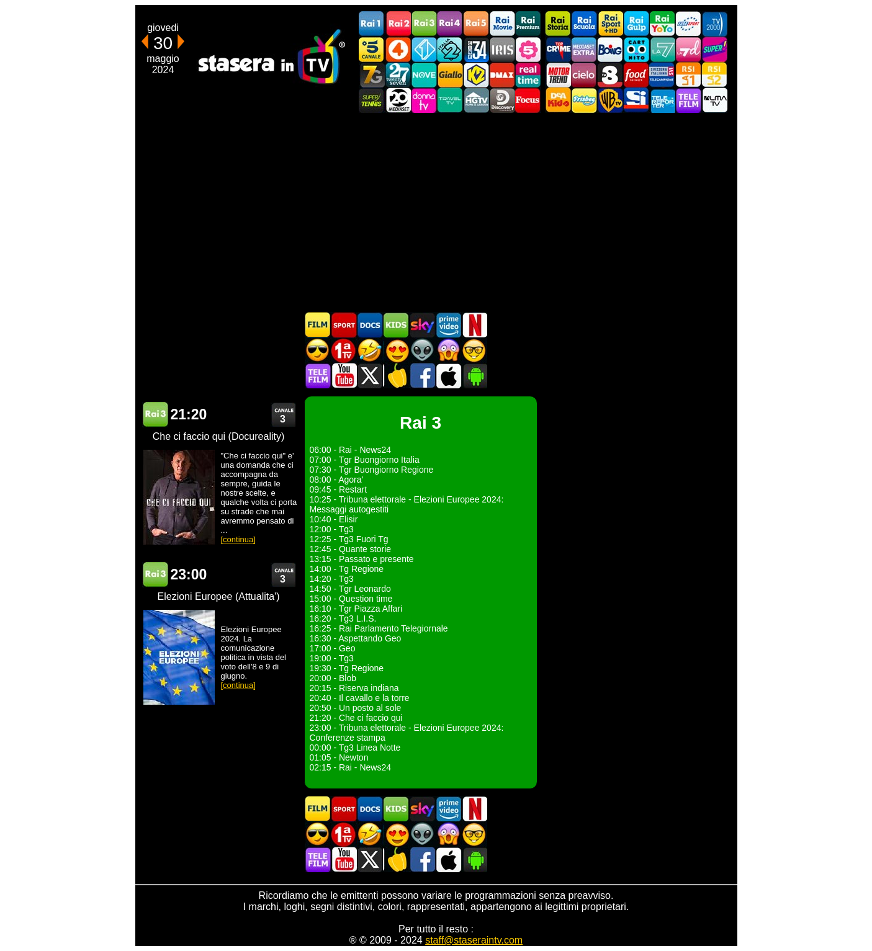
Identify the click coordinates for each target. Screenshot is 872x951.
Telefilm (688, 100)
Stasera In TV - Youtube (344, 375)
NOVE (424, 74)
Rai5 (476, 24)
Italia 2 (450, 49)
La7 (662, 49)
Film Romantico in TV (396, 350)
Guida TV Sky (422, 324)
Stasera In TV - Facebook (422, 375)
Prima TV (344, 350)
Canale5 (372, 49)
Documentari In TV (370, 324)
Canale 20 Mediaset (398, 100)
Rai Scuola (584, 24)
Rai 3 (155, 414)
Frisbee (584, 100)
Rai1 (372, 24)
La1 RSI (688, 74)
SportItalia (636, 100)
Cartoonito (636, 49)
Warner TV (610, 100)
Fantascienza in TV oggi (422, 350)
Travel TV (450, 100)
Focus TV (528, 100)
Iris (502, 49)
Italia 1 (424, 49)
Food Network (636, 74)
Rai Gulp (636, 24)
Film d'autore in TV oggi (474, 350)
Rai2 (398, 24)
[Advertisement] (436, 212)
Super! (714, 49)
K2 (476, 74)
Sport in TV (344, 324)
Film (318, 324)
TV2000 (714, 24)
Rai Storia (558, 24)
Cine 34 (476, 49)
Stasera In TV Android (474, 375)
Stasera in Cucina (396, 375)
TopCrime (558, 49)
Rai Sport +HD (610, 24)
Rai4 (450, 24)
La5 (528, 49)
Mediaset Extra (584, 49)
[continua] (238, 539)
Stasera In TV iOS (448, 375)
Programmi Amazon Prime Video (448, 324)
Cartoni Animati (396, 324)
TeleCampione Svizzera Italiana (662, 74)
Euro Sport (688, 24)
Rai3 (424, 24)
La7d (688, 49)
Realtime (528, 74)
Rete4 (398, 49)
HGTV (476, 100)
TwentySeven (398, 74)
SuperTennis (372, 100)
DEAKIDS (558, 100)
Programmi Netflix (474, 324)
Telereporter (662, 100)
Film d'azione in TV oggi (318, 350)
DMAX (502, 74)
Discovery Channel (502, 100)
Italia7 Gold (372, 74)
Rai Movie (502, 24)
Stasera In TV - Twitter (370, 375)
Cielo (584, 74)
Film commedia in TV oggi (370, 350)
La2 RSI (714, 74)
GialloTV (450, 74)
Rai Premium (528, 24)
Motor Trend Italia (558, 74)
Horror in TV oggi (448, 350)
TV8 (610, 74)
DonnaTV (424, 100)
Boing (610, 49)
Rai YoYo (662, 24)
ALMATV (714, 100)
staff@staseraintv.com (474, 940)
